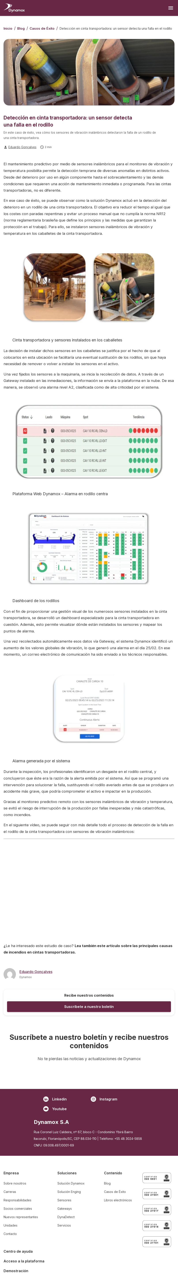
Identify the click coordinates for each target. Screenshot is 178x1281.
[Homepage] (14, 8)
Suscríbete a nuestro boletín (89, 1006)
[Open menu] (170, 8)
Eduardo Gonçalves (22, 147)
